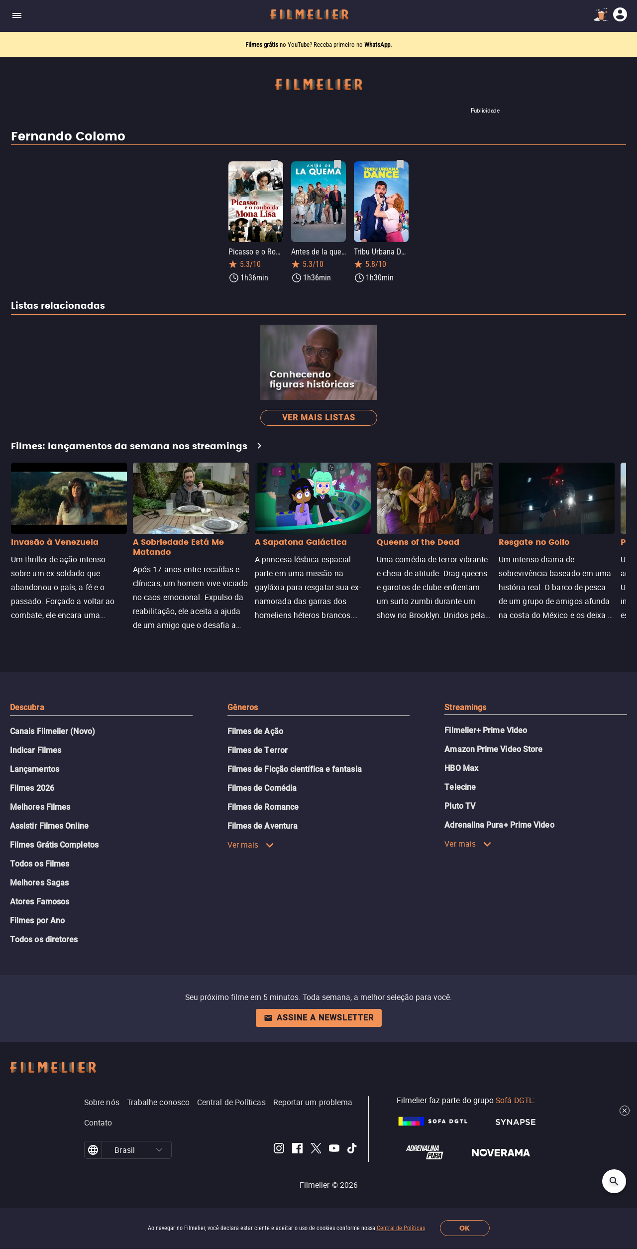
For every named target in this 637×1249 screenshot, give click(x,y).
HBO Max (461, 768)
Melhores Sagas (39, 882)
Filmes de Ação (255, 731)
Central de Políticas (401, 1228)
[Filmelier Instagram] (279, 1150)
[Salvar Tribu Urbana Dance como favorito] (400, 164)
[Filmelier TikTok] (352, 1150)
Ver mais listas (318, 417)
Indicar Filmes (35, 750)
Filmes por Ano (37, 920)
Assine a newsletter (319, 1017)
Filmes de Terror (257, 750)
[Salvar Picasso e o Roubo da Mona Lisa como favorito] (275, 164)
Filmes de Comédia (262, 788)
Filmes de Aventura (262, 826)
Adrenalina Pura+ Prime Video (499, 825)
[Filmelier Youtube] (334, 1150)
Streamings (465, 707)
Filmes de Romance (263, 807)
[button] (159, 1149)
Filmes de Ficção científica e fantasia (294, 769)
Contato (98, 1122)
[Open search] (614, 1181)
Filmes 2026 (32, 788)
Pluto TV (459, 806)
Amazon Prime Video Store (493, 749)
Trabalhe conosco (158, 1102)
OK (464, 1228)
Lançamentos (34, 769)
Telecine (460, 787)
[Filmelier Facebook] (297, 1150)
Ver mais (251, 845)
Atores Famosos (39, 901)
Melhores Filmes (40, 807)
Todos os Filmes (39, 864)
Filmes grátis (262, 44)
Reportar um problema (313, 1102)
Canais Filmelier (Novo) (52, 731)
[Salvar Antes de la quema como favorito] (337, 164)
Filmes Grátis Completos (54, 845)
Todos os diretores (44, 939)
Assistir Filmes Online (49, 826)
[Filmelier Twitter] (316, 1150)
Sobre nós (101, 1102)
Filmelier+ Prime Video (485, 730)
